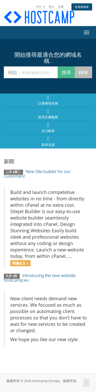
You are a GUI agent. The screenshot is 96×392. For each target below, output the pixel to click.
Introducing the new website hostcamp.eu (40, 278)
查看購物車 (82, 7)
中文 (40, 6)
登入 (51, 6)
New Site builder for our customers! (37, 174)
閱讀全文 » (20, 263)
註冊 (61, 6)
